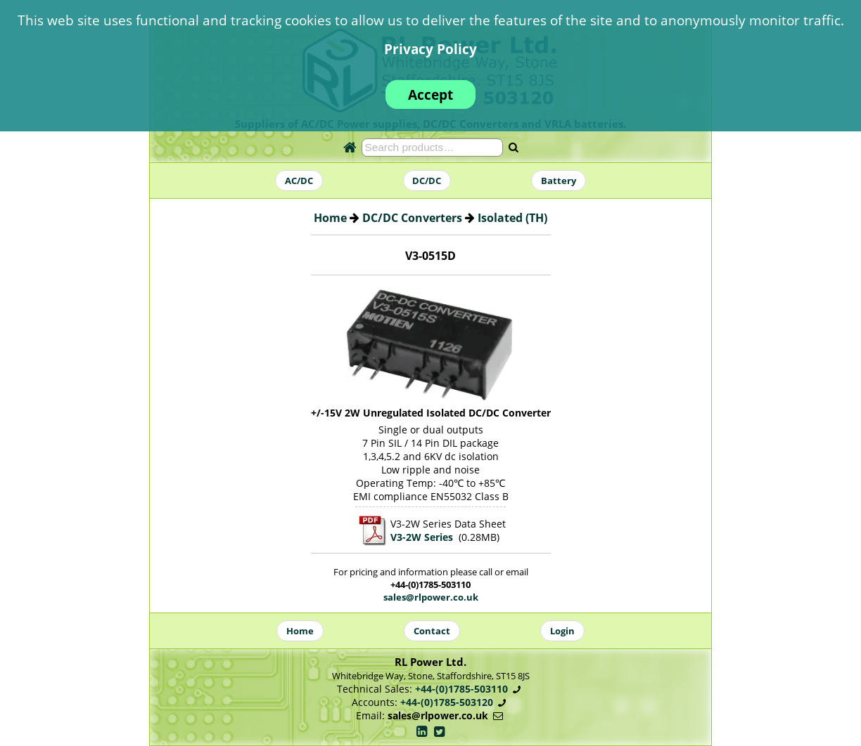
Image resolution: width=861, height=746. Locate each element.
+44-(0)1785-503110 (461, 688)
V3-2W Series (421, 537)
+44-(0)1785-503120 (446, 702)
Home (330, 217)
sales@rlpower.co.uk (430, 597)
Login (562, 630)
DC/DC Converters (412, 217)
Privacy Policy (430, 49)
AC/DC (299, 180)
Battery (558, 180)
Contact (432, 630)
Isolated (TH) (512, 217)
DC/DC (426, 180)
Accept (430, 94)
